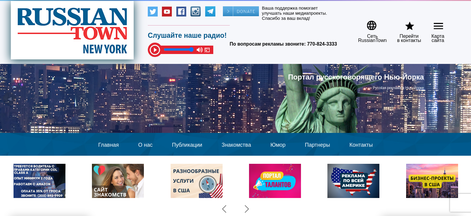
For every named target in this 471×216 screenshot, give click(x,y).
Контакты (361, 145)
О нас (145, 145)
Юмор (277, 145)
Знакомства (236, 145)
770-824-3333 (322, 43)
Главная (108, 145)
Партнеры (317, 145)
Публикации (187, 145)
